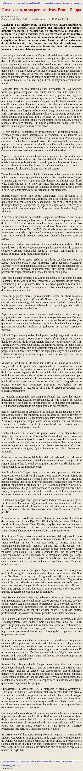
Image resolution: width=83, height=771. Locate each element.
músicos (28, 3)
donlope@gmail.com (10, 765)
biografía (20, 3)
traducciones (44, 3)
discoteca (78, 3)
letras (35, 3)
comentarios (56, 3)
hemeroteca (67, 3)
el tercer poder (9, 3)
